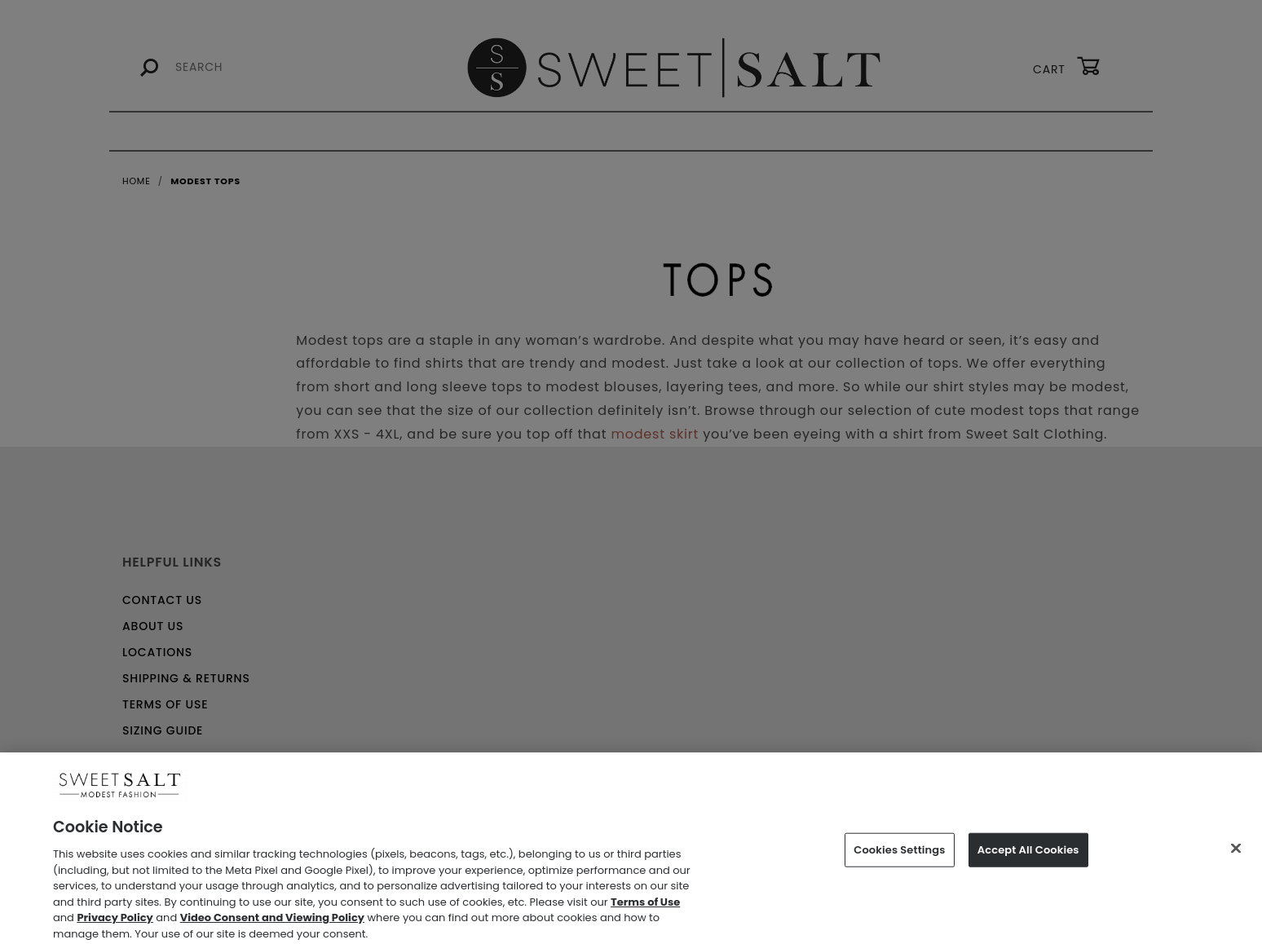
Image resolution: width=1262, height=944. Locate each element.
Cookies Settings (899, 855)
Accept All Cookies (1028, 855)
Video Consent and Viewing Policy (272, 923)
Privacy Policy (114, 923)
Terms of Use (645, 907)
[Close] (1236, 854)
